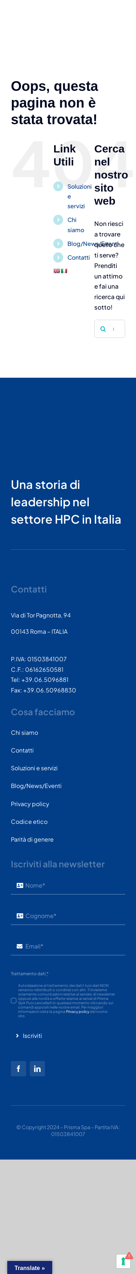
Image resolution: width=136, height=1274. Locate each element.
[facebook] (18, 1068)
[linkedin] (37, 1068)
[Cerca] (103, 329)
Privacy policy (77, 1011)
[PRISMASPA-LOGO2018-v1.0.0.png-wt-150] (38, 410)
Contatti (78, 257)
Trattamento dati (30, 973)
